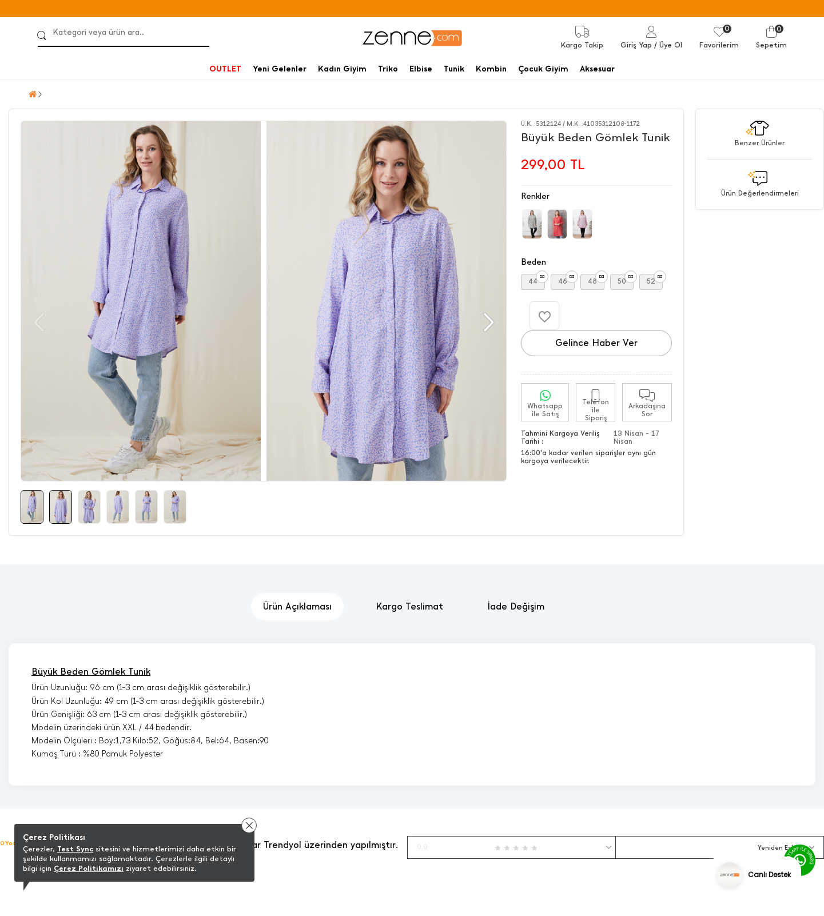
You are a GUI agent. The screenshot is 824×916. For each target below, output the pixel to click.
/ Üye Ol (668, 45)
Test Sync (75, 849)
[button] (487, 322)
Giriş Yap (636, 45)
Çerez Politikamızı (89, 868)
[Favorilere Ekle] (544, 315)
